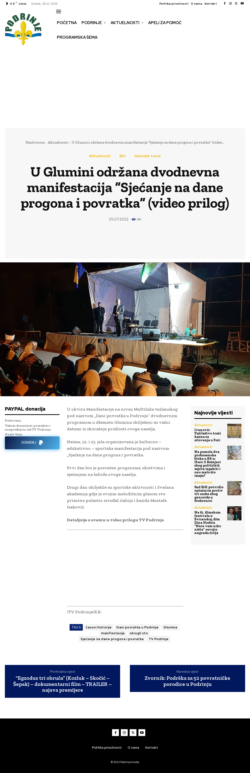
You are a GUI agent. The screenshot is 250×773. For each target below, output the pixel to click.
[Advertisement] (125, 88)
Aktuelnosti (58, 142)
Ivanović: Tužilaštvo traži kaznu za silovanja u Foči (207, 435)
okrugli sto (139, 633)
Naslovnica (35, 142)
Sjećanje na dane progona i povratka (112, 639)
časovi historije (99, 627)
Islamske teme (147, 156)
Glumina (170, 627)
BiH (122, 156)
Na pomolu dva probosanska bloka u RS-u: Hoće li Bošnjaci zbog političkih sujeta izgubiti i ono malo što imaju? (207, 463)
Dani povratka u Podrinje (137, 627)
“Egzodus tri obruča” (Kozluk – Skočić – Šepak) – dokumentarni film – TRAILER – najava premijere (62, 684)
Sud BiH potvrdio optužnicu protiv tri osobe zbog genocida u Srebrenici (208, 493)
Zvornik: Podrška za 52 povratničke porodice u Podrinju (187, 681)
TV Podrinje (159, 639)
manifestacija (113, 633)
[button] (60, 48)
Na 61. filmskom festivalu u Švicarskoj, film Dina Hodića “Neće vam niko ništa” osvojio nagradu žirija (207, 522)
